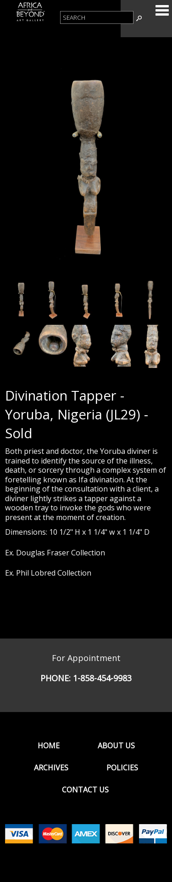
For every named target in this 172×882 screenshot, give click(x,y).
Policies (122, 768)
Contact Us (85, 790)
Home (49, 746)
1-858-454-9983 (102, 678)
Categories (162, 10)
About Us (116, 746)
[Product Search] (96, 17)
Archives (51, 768)
